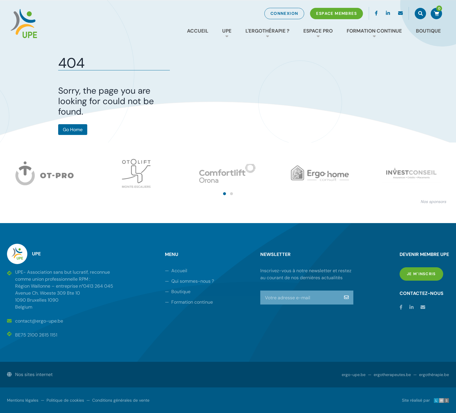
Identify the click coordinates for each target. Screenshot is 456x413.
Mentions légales (22, 400)
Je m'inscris (425, 273)
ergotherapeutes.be (389, 374)
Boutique (428, 31)
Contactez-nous (421, 293)
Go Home (73, 130)
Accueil (197, 31)
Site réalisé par (425, 400)
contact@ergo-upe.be (35, 321)
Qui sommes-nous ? (189, 281)
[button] (224, 194)
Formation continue (374, 31)
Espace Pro (318, 31)
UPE (226, 31)
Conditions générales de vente (117, 400)
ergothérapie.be (431, 374)
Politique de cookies (62, 400)
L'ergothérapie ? (267, 31)
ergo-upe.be (354, 374)
